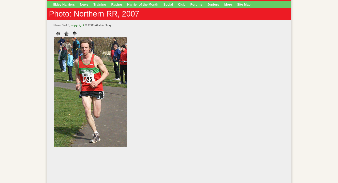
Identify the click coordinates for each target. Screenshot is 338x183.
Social (168, 4)
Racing (116, 4)
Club (181, 4)
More (228, 4)
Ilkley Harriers (64, 4)
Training (100, 4)
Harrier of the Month (142, 4)
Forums (196, 4)
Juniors (213, 4)
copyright (77, 25)
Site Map (244, 4)
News (84, 4)
